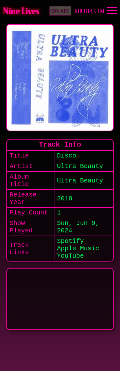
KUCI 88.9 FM (89, 11)
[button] (60, 11)
